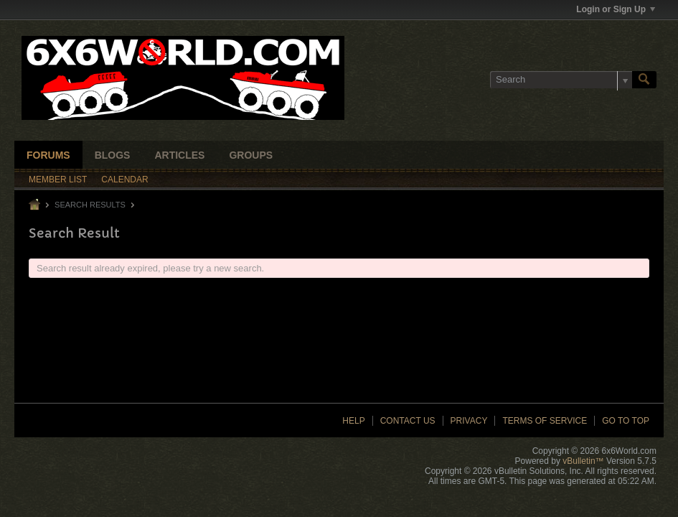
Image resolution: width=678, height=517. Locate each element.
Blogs (113, 155)
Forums (48, 155)
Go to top (625, 421)
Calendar (124, 179)
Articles (179, 155)
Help (353, 421)
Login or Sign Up (615, 9)
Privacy (469, 421)
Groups (251, 155)
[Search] (561, 79)
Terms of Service (544, 421)
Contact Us (407, 421)
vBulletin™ (582, 461)
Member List (58, 179)
